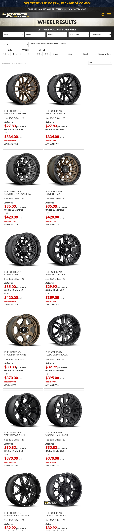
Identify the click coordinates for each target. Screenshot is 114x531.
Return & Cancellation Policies (41, 502)
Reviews (70, 495)
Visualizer (89, 495)
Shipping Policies (36, 498)
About (69, 488)
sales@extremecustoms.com (70, 456)
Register (89, 488)
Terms (86, 518)
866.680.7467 (41, 456)
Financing (34, 488)
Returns (107, 518)
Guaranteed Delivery (38, 495)
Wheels (5, 491)
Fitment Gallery (92, 498)
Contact (70, 491)
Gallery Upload (91, 502)
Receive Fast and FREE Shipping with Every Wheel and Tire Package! (57, 405)
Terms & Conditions (37, 505)
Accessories (6, 502)
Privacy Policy (96, 518)
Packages (5, 495)
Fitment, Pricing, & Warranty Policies (44, 491)
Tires (4, 488)
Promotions (90, 491)
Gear (4, 498)
